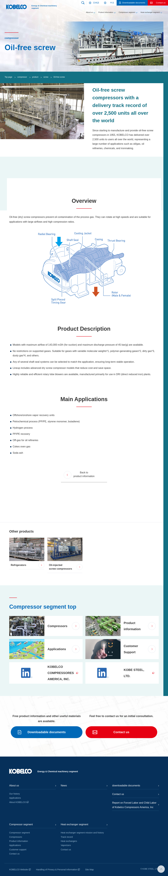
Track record (67, 837)
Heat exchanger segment (150, 12)
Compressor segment (127, 12)
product (35, 77)
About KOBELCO (17, 802)
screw (45, 77)
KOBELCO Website (18, 869)
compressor (22, 77)
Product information (105, 12)
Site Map (89, 869)
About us (89, 12)
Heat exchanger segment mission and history (82, 832)
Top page (8, 77)
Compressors (15, 837)
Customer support (17, 849)
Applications (15, 798)
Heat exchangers (69, 841)
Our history (14, 794)
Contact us (14, 853)
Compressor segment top (42, 607)
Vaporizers (66, 845)
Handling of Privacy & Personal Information (56, 869)
